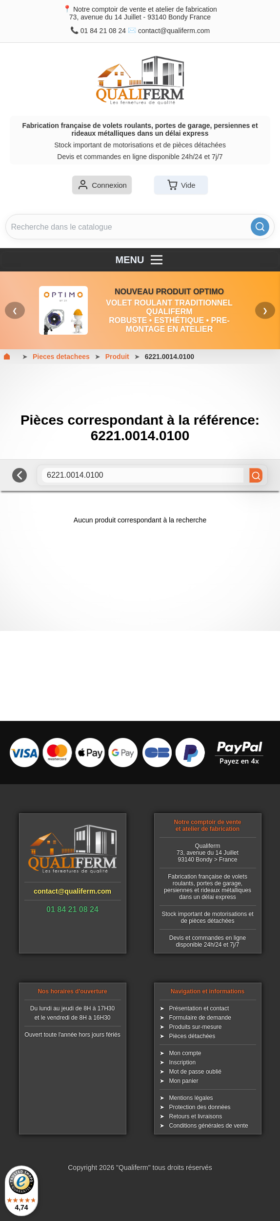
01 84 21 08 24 (103, 31)
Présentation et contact (199, 1008)
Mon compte (185, 1053)
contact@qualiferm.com (174, 31)
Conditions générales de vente (208, 1125)
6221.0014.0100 (169, 356)
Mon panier (184, 1080)
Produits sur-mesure (195, 1026)
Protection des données (200, 1107)
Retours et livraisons (195, 1116)
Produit (117, 356)
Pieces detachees (61, 356)
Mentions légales (191, 1098)
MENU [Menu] (140, 260)
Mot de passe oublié (195, 1071)
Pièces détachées (192, 1036)
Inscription (182, 1062)
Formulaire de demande (200, 1017)
